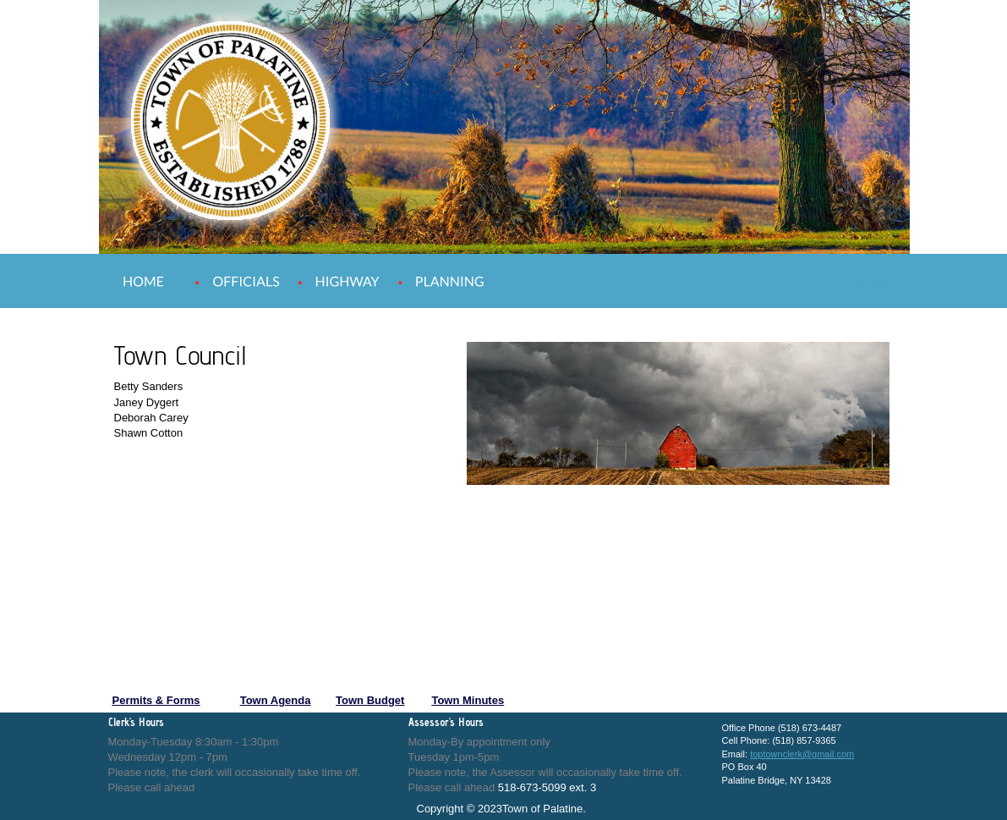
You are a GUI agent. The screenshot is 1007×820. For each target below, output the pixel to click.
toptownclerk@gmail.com (802, 754)
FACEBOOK (860, 282)
